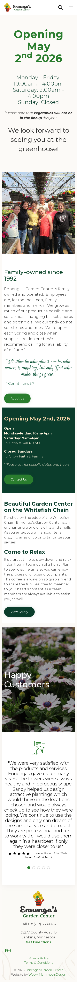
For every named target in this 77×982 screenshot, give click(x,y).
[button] (17, 398)
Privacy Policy (39, 958)
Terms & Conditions (38, 963)
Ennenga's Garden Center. (44, 970)
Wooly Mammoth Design (47, 974)
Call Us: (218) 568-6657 (38, 924)
